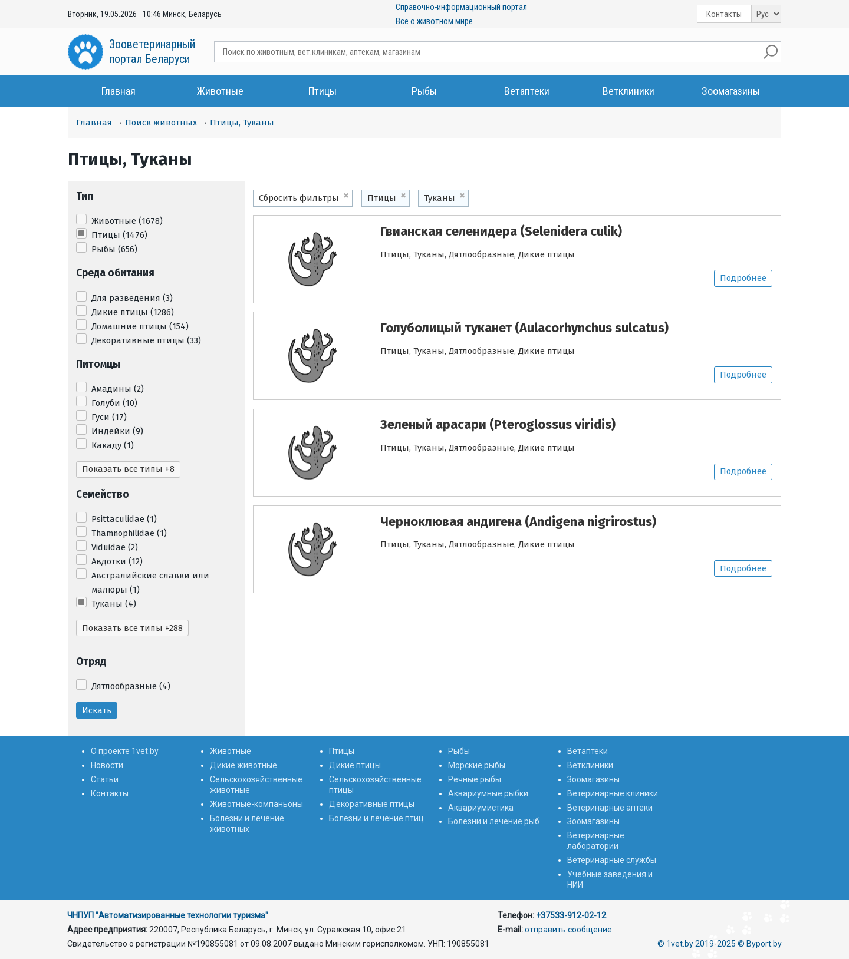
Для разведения (132, 298)
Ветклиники (628, 91)
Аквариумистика (481, 807)
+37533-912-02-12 (571, 915)
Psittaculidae (124, 519)
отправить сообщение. (569, 929)
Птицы (322, 91)
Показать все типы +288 (132, 628)
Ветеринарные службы (611, 860)
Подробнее (743, 278)
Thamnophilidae (129, 533)
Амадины (117, 388)
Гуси (109, 417)
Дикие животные (243, 765)
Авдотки (117, 561)
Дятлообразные (130, 686)
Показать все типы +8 (128, 469)
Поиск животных (161, 122)
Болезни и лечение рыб (493, 821)
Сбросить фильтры (299, 198)
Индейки (117, 431)
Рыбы (424, 91)
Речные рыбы (474, 779)
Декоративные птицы (146, 340)
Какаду (112, 445)
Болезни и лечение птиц (376, 818)
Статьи (105, 779)
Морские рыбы (476, 765)
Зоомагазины (731, 91)
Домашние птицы (140, 326)
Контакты (724, 14)
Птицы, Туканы (242, 122)
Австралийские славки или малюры (150, 582)
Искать (96, 710)
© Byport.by (760, 943)
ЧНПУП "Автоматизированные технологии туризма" (167, 915)
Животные (220, 91)
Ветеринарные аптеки (610, 807)
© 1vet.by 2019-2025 (696, 943)
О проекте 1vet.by (125, 751)
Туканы (113, 603)
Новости (107, 765)
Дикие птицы (132, 312)
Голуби (114, 403)
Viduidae (114, 547)
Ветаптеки (526, 91)
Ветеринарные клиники (612, 793)
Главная (118, 91)
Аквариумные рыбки (488, 793)
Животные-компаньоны (256, 804)
